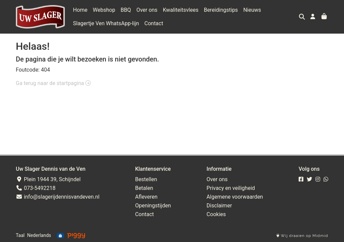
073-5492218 (35, 188)
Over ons (147, 10)
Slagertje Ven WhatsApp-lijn (106, 23)
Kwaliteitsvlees (181, 10)
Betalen (144, 188)
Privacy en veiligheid (231, 188)
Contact (153, 23)
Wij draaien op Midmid (302, 236)
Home (80, 10)
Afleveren (146, 197)
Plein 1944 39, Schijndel (48, 179)
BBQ (126, 10)
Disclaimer (219, 205)
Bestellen (146, 179)
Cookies (216, 214)
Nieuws (252, 10)
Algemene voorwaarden (235, 197)
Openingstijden (153, 205)
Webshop (104, 10)
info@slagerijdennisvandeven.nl (57, 197)
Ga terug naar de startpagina (53, 83)
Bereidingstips (221, 10)
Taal (20, 235)
